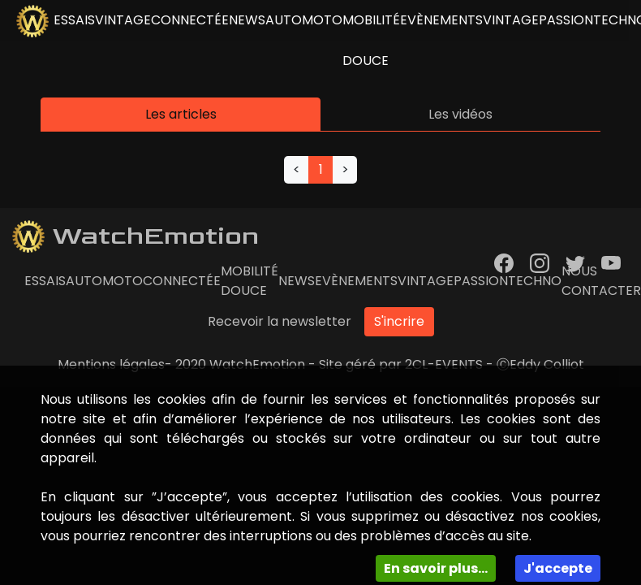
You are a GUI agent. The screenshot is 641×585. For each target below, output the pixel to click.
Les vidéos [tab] (460, 114)
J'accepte (557, 568)
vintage (123, 20)
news (247, 20)
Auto (283, 20)
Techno (534, 280)
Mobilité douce (371, 40)
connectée (190, 20)
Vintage (511, 20)
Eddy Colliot (547, 364)
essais (74, 20)
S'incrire (399, 321)
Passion (566, 20)
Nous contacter (601, 281)
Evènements (441, 20)
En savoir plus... (436, 568)
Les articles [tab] (181, 114)
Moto (322, 20)
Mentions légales (111, 364)
